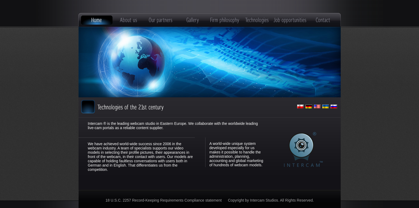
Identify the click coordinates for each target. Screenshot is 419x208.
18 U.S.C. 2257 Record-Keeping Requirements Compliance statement (164, 200)
